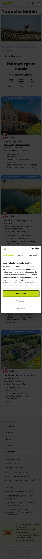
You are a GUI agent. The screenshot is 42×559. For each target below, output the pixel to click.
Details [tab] (20, 255)
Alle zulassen (21, 293)
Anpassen (21, 301)
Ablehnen (21, 308)
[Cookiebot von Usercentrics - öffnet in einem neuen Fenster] (29, 248)
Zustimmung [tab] (8, 255)
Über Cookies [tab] (33, 255)
